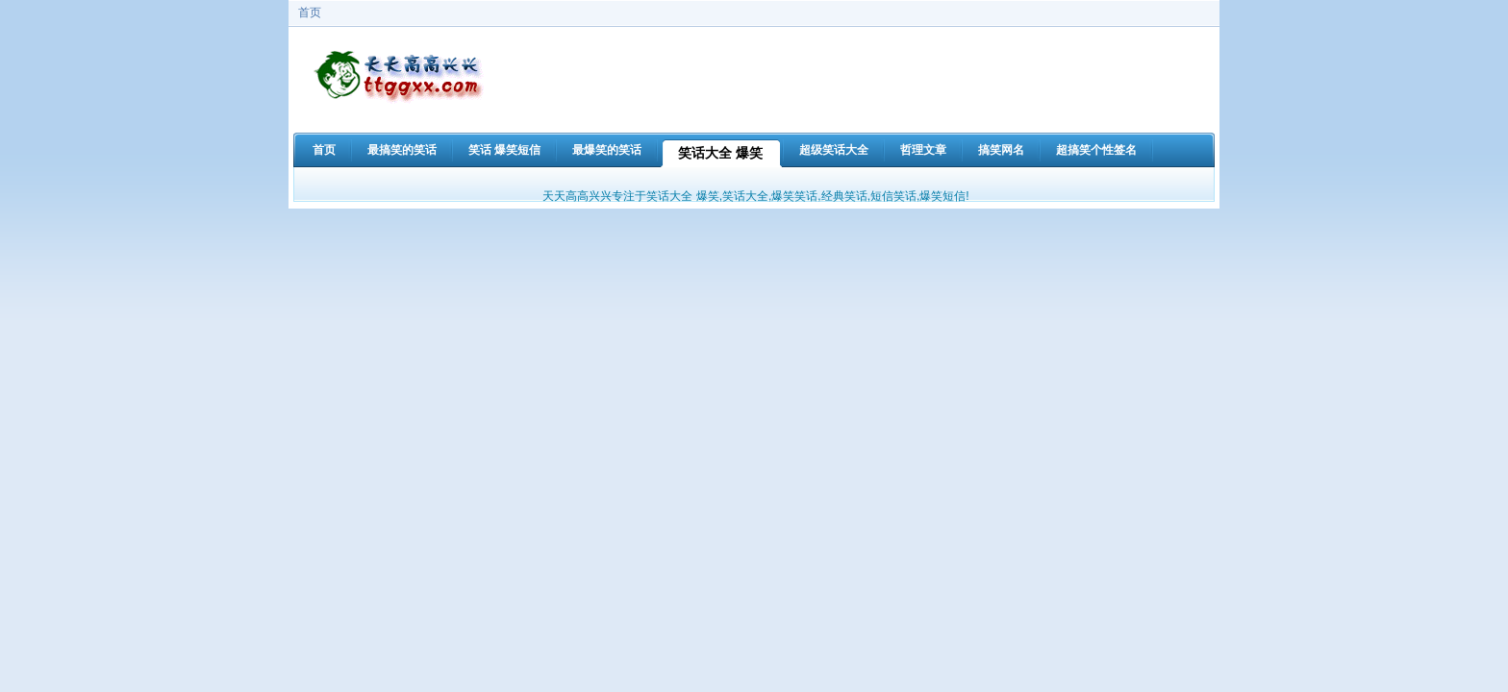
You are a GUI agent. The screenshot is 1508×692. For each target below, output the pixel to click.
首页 (309, 12)
